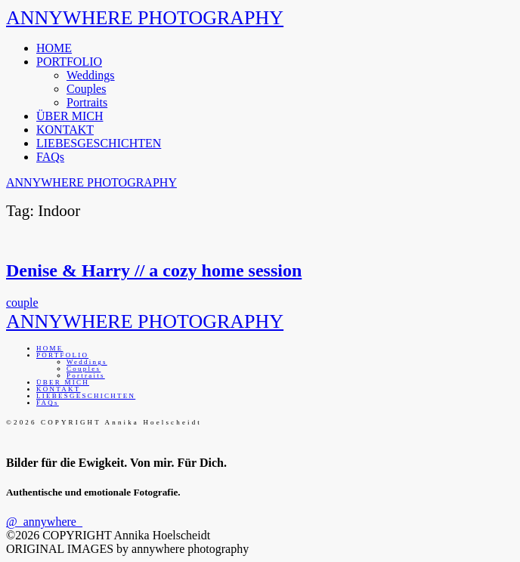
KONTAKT (65, 129)
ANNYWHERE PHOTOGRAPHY (144, 18)
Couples (86, 88)
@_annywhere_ (44, 521)
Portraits (87, 102)
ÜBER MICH (69, 116)
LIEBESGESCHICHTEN (98, 143)
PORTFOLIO (69, 61)
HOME (54, 48)
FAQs (50, 156)
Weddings (91, 75)
